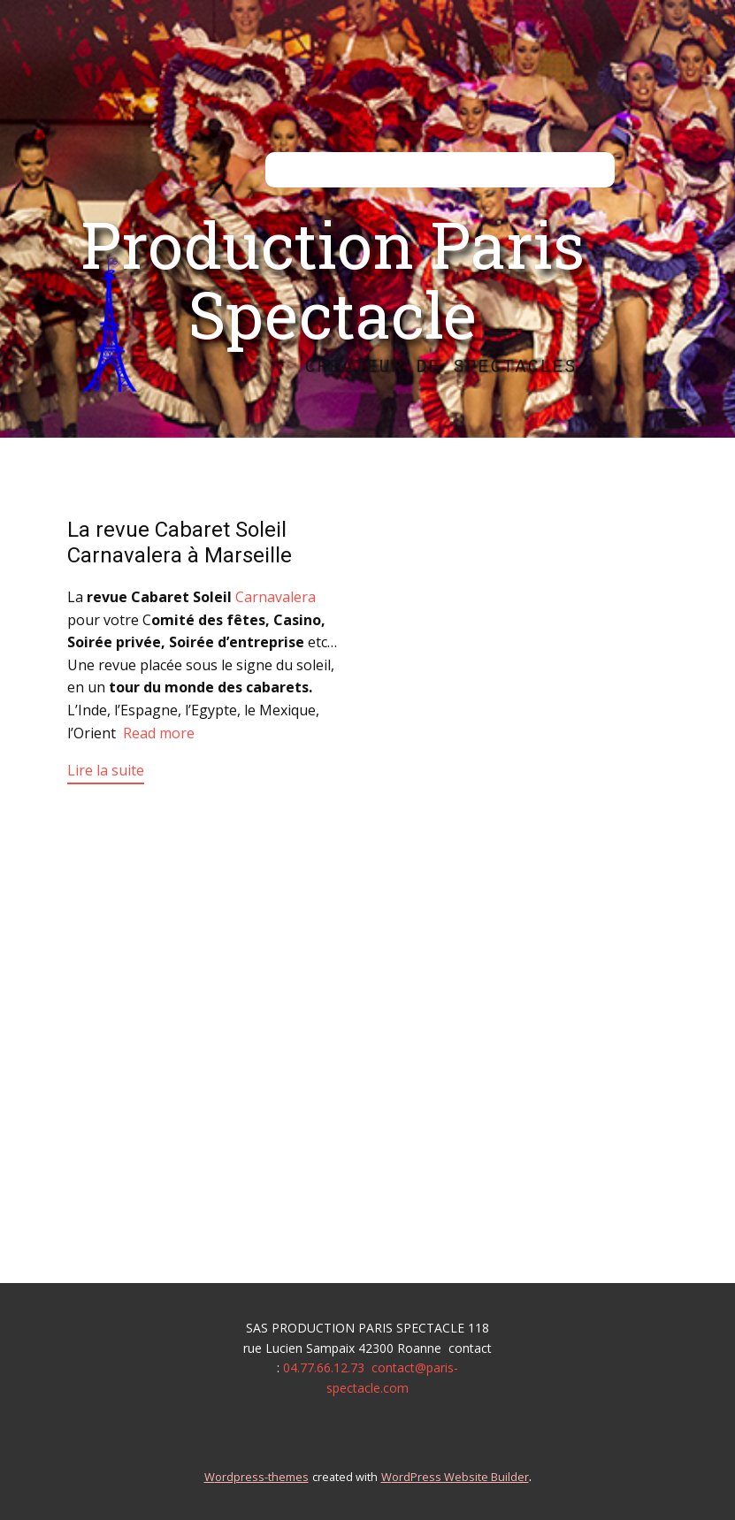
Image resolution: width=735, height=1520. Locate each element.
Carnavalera (275, 597)
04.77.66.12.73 (323, 1367)
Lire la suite (105, 770)
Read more (159, 733)
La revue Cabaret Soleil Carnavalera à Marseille (179, 542)
